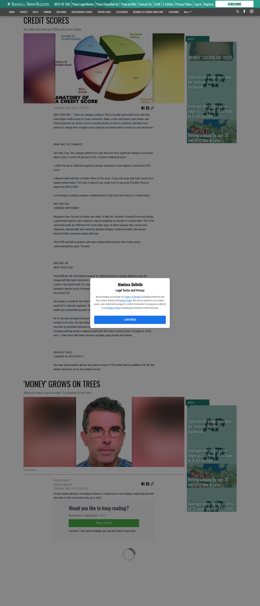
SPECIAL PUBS (104, 12)
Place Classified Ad (107, 4)
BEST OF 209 (62, 4)
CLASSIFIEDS (122, 12)
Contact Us (145, 4)
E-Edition (168, 4)
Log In (197, 4)
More (188, 12)
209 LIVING (61, 12)
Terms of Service (133, 296)
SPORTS (23, 12)
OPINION (47, 12)
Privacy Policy (125, 300)
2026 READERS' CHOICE (81, 12)
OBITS (35, 12)
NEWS (12, 12)
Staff (157, 4)
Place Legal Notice (83, 4)
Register (209, 4)
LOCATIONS (173, 12)
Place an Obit (128, 4)
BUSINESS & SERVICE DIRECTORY (148, 12)
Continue (130, 319)
